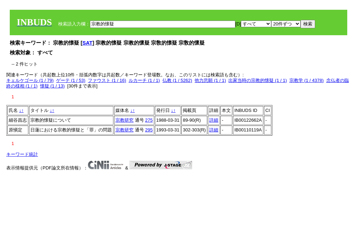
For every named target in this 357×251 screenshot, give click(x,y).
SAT (87, 43)
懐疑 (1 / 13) (52, 86)
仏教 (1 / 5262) (177, 80)
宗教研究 (124, 120)
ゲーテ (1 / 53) (70, 80)
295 (149, 129)
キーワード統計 (22, 154)
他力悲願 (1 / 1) (210, 80)
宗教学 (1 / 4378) (306, 80)
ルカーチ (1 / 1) (144, 80)
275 (149, 120)
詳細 (213, 120)
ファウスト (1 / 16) (107, 80)
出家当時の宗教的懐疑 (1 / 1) (257, 80)
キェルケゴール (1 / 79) (30, 80)
